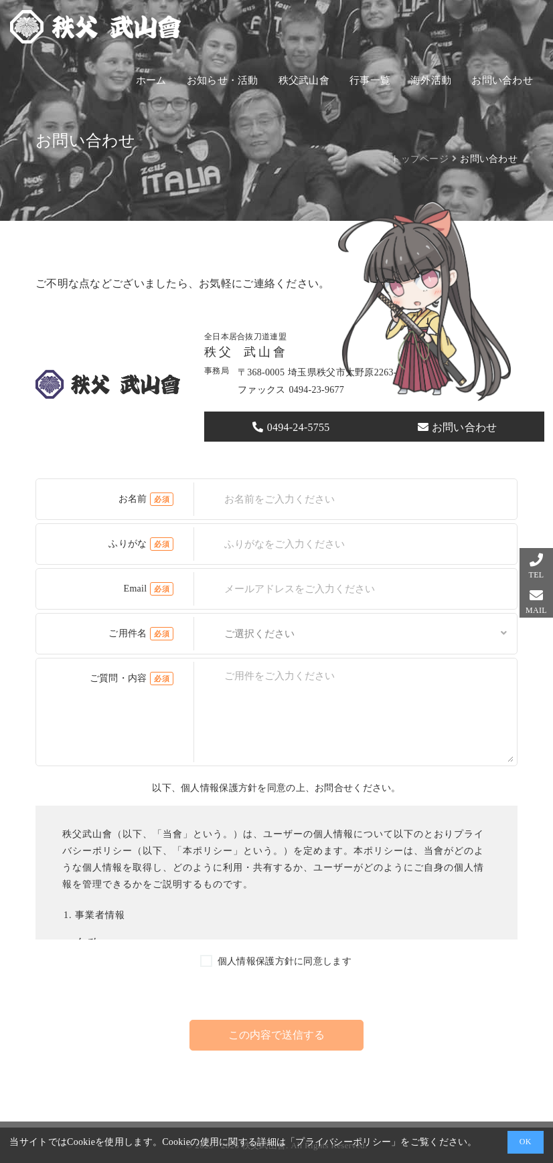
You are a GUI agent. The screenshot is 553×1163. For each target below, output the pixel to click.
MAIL (536, 610)
